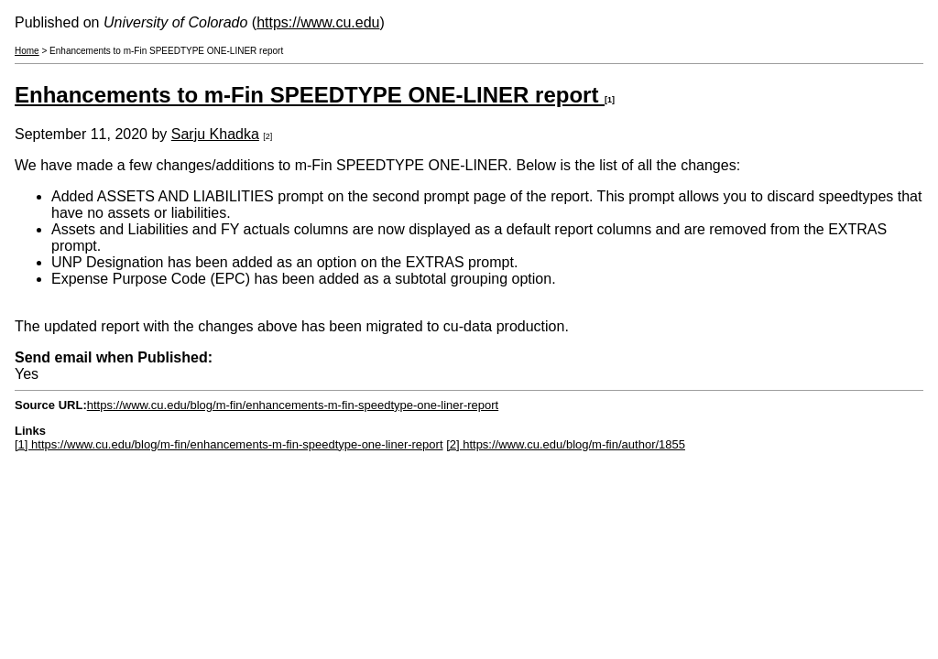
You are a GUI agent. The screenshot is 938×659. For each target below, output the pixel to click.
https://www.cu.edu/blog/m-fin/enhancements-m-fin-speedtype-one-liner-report (292, 405)
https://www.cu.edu (317, 22)
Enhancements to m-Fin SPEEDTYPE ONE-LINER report (310, 94)
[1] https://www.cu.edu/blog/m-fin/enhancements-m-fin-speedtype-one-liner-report (229, 444)
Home (27, 51)
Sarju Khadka (215, 134)
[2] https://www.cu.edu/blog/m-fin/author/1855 (565, 444)
